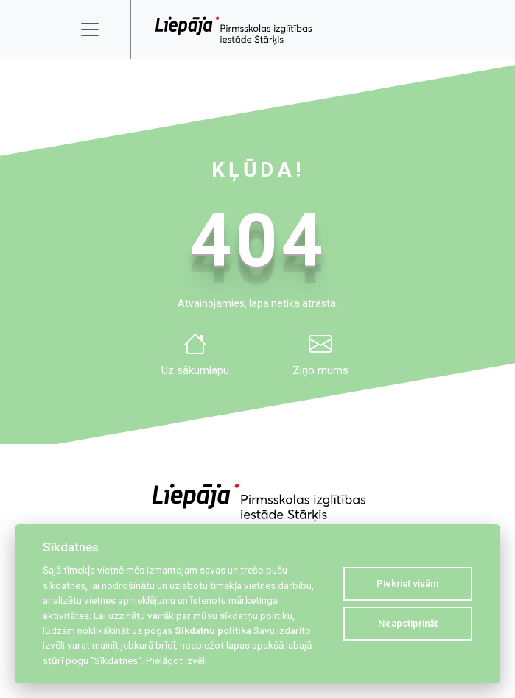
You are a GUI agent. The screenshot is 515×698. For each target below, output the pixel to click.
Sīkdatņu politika (213, 630)
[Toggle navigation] (99, 29)
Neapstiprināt (408, 623)
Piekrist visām (407, 583)
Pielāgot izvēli (176, 660)
